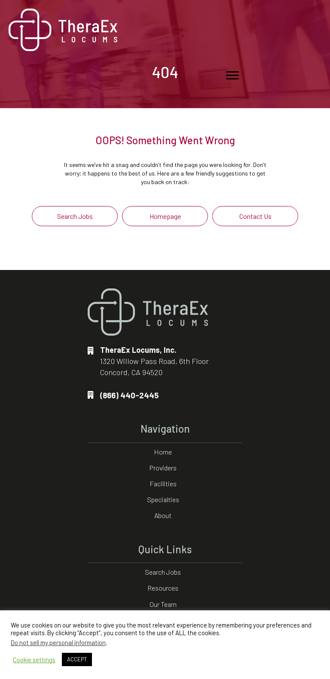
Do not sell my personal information (58, 642)
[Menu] (232, 75)
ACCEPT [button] (77, 659)
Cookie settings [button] (34, 660)
